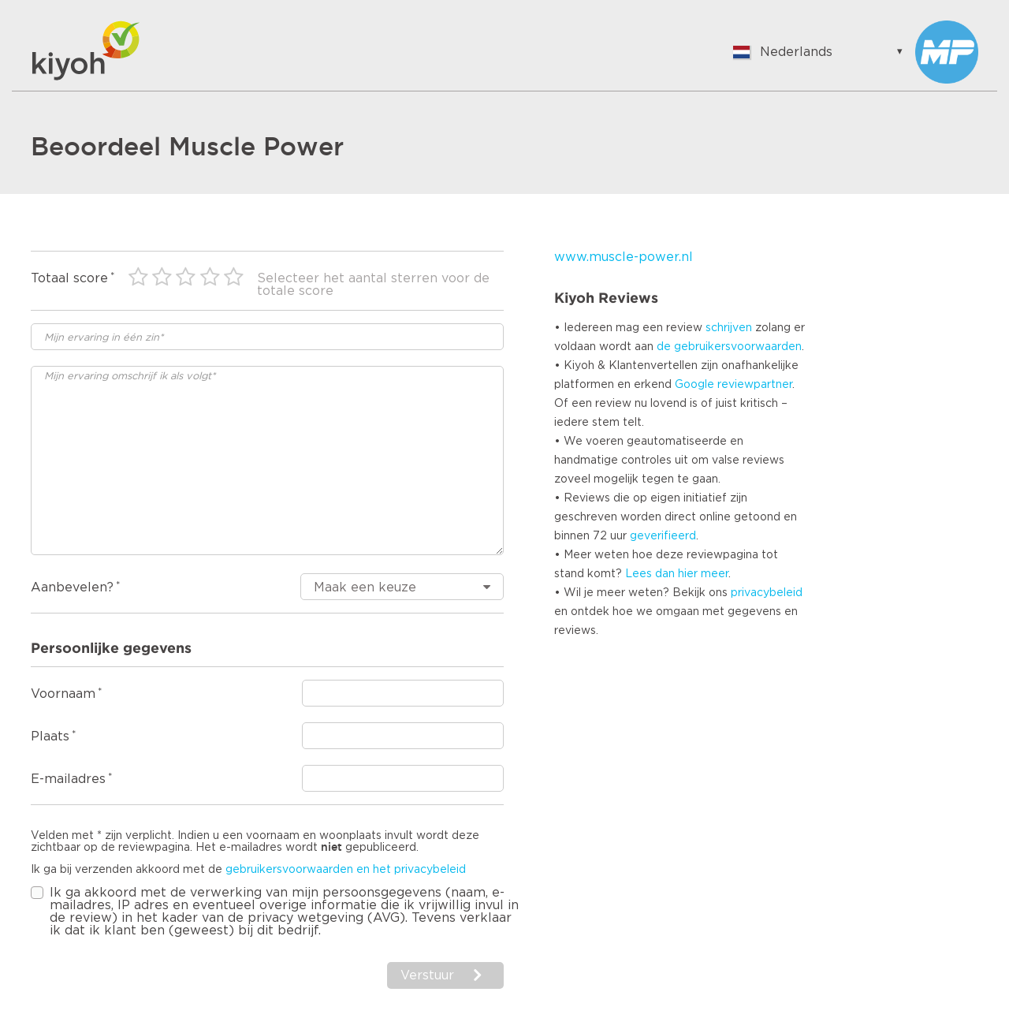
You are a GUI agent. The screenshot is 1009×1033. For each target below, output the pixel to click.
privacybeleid (766, 593)
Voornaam (63, 694)
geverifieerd (663, 536)
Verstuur (427, 975)
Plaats (50, 736)
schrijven (729, 328)
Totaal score (69, 278)
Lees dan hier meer (676, 574)
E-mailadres (68, 779)
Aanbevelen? (72, 587)
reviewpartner (754, 384)
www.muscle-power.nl (623, 257)
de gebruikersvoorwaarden (729, 346)
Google (694, 384)
